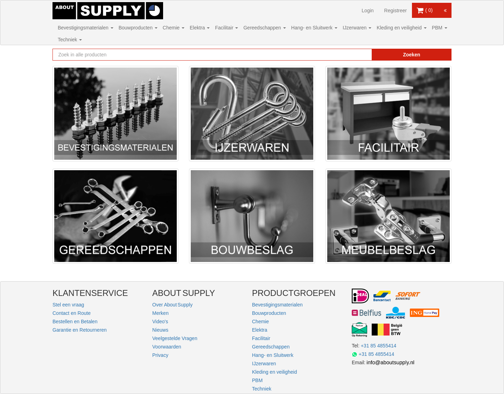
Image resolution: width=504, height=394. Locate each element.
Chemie (173, 27)
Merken (160, 313)
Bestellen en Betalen (74, 321)
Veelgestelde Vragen (174, 338)
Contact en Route (71, 313)
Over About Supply (172, 304)
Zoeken (411, 54)
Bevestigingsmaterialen (85, 27)
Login (367, 10)
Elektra (200, 27)
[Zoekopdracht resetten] (352, 55)
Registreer (395, 10)
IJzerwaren (357, 27)
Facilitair (226, 27)
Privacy (160, 355)
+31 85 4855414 (379, 345)
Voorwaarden (166, 347)
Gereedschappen (264, 27)
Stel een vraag (68, 304)
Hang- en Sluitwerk (314, 27)
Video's (160, 321)
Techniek (70, 39)
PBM (439, 27)
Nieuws (160, 330)
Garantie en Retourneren (79, 330)
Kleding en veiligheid (401, 27)
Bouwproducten (138, 27)
